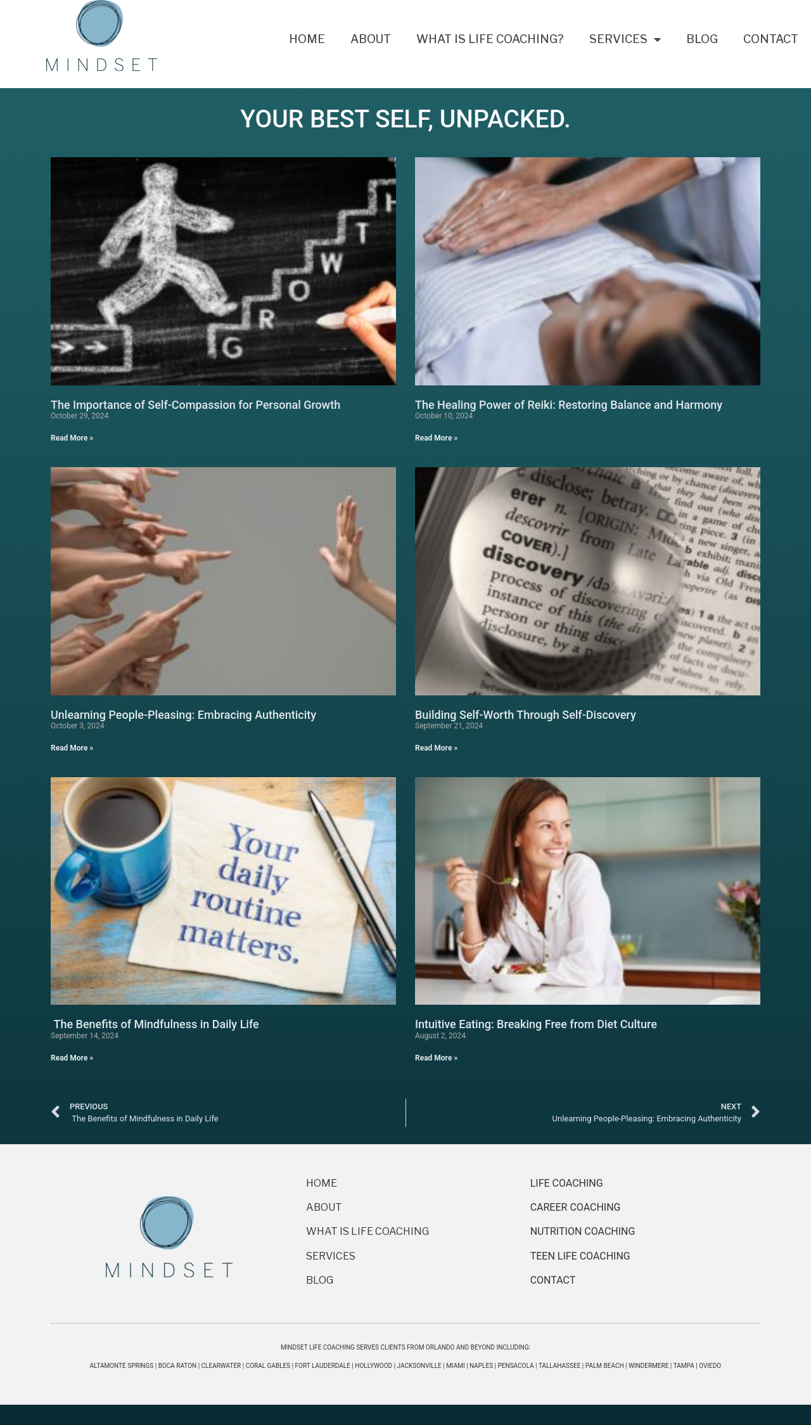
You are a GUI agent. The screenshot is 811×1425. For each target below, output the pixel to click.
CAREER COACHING (575, 1207)
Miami (455, 1365)
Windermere (648, 1365)
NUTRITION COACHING (582, 1231)
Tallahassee (559, 1365)
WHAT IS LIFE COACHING (367, 1231)
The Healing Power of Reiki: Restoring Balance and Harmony (568, 404)
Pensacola (516, 1365)
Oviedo (710, 1365)
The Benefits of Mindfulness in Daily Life (155, 1024)
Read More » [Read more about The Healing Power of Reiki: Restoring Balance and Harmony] (436, 438)
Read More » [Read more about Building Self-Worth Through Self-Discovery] (436, 748)
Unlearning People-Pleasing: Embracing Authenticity (183, 714)
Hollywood (373, 1365)
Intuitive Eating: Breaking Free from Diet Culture (536, 1024)
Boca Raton (177, 1365)
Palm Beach (604, 1365)
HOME (321, 1183)
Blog (702, 39)
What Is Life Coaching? (490, 39)
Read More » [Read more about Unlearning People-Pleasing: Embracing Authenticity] (72, 748)
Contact (770, 39)
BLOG (319, 1280)
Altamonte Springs (121, 1365)
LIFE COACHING (566, 1183)
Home (307, 39)
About (370, 39)
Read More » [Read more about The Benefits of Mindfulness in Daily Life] (72, 1058)
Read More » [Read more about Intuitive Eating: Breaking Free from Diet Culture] (436, 1058)
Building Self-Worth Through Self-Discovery (525, 714)
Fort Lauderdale (322, 1365)
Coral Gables (268, 1365)
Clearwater (221, 1365)
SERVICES (330, 1256)
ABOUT (324, 1207)
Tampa (684, 1365)
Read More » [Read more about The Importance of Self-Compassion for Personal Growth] (72, 438)
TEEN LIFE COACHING (581, 1256)
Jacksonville (419, 1365)
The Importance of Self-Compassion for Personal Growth (195, 404)
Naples (481, 1365)
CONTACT (553, 1280)
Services (625, 39)
